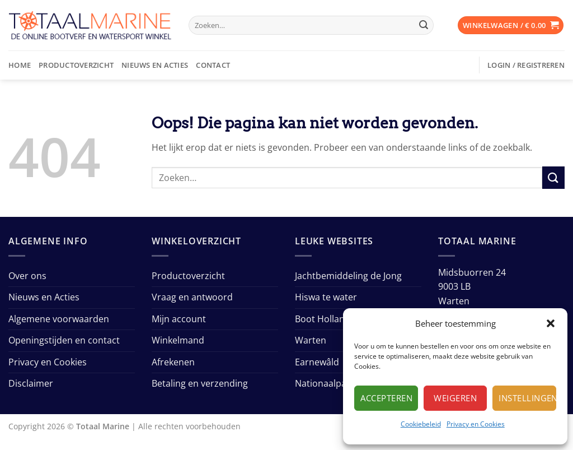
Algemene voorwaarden (58, 319)
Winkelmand (178, 340)
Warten (310, 340)
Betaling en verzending (200, 383)
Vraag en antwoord (192, 297)
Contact (213, 65)
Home (19, 65)
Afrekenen (173, 362)
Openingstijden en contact (64, 340)
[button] (550, 323)
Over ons (27, 276)
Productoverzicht (76, 65)
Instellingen (527, 397)
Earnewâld (317, 362)
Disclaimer (30, 383)
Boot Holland (322, 319)
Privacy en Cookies (476, 424)
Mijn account (179, 319)
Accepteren (386, 397)
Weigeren (455, 397)
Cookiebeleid (421, 424)
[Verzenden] (423, 25)
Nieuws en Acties (154, 65)
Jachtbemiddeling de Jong (348, 276)
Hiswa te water (326, 297)
